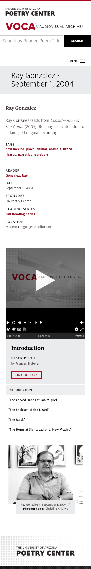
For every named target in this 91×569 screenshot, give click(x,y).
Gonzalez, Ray (17, 175)
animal (42, 149)
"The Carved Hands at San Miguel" (33, 369)
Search (77, 41)
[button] (8, 322)
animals (55, 149)
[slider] (41, 322)
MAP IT (63, 552)
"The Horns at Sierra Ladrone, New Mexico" (39, 399)
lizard (67, 149)
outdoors (41, 154)
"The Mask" (16, 389)
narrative (25, 154)
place (30, 149)
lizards (11, 154)
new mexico (15, 149)
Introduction (20, 360)
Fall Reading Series (20, 214)
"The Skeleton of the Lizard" (28, 379)
